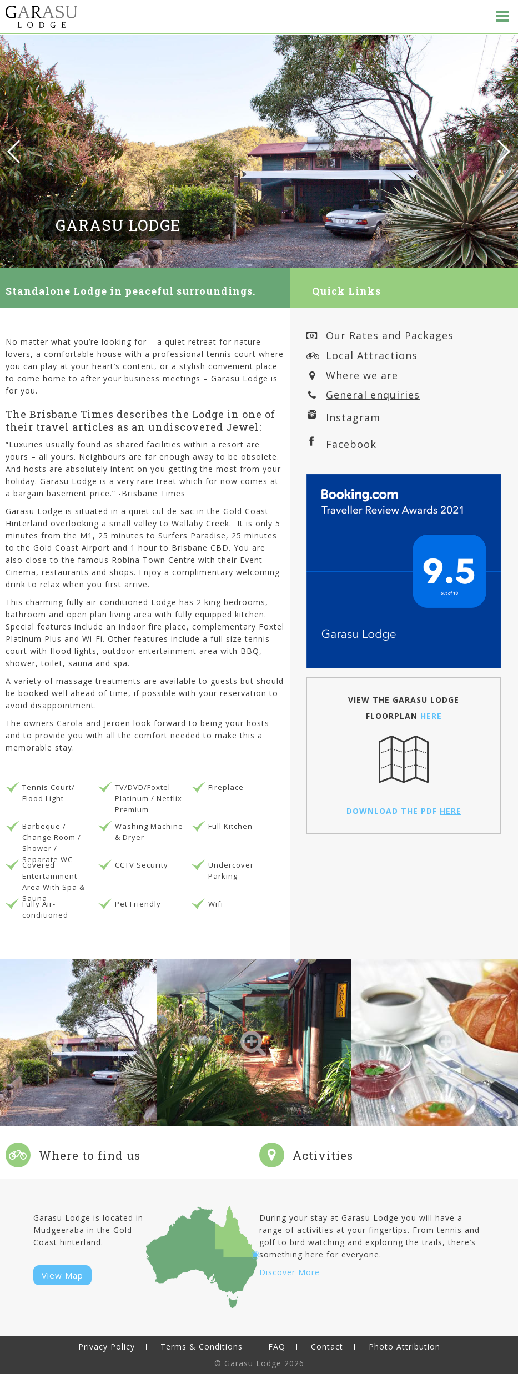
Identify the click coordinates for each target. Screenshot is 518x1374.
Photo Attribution (404, 1346)
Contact (327, 1346)
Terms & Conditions (201, 1346)
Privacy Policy (106, 1346)
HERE (431, 716)
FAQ (276, 1346)
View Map (62, 1275)
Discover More (289, 1272)
